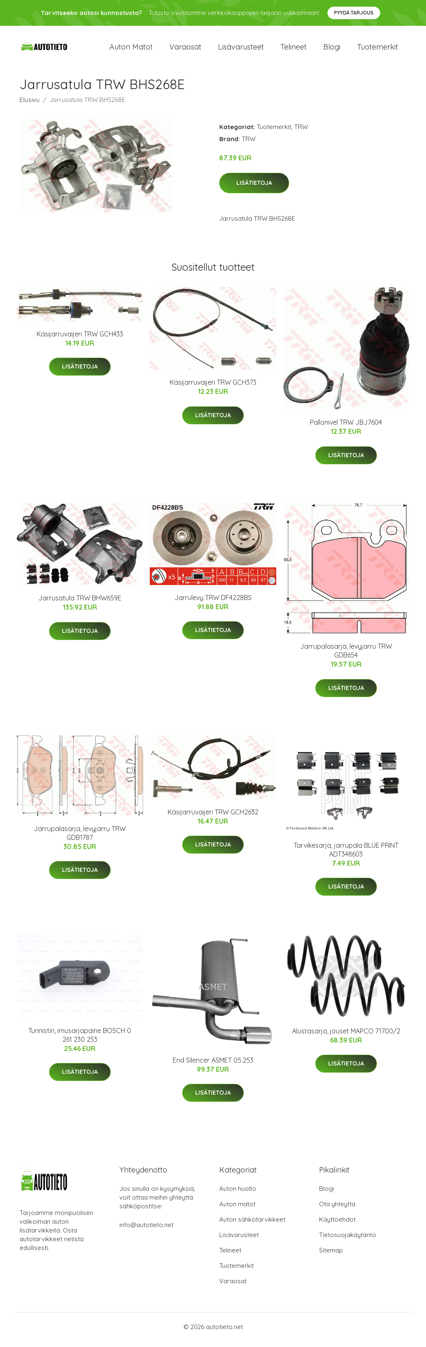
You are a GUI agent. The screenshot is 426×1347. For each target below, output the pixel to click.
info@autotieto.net (146, 1231)
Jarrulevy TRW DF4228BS (213, 603)
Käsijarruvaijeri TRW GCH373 (213, 388)
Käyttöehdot (337, 1225)
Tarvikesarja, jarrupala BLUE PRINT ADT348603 (346, 855)
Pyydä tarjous (354, 13)
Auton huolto (237, 1194)
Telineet (293, 50)
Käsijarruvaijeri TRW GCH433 (80, 340)
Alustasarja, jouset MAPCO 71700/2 (346, 1037)
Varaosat (185, 50)
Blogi (331, 50)
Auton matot (131, 50)
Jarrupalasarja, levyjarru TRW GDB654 (346, 656)
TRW (301, 133)
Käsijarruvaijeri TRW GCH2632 (213, 818)
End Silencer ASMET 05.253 (213, 1066)
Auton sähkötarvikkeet (252, 1225)
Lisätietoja (254, 188)
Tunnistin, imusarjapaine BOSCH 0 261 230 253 (79, 1040)
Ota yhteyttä (337, 1210)
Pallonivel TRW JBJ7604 (346, 428)
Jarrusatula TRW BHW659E (79, 604)
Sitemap (331, 1256)
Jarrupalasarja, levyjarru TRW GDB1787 (80, 838)
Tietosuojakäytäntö (347, 1241)
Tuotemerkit (377, 50)
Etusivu (30, 106)
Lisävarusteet (241, 50)
